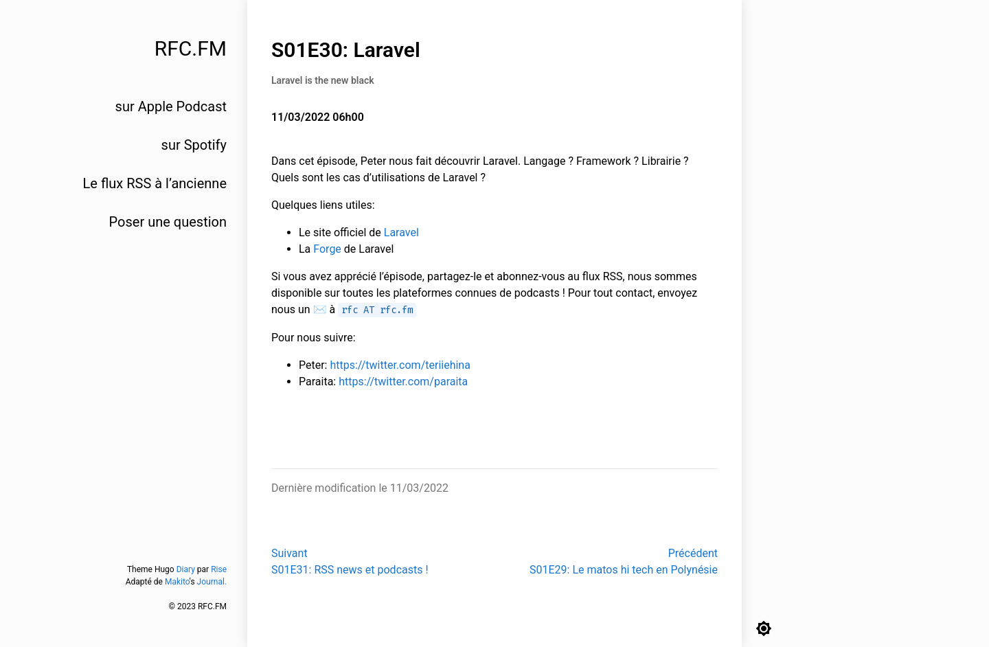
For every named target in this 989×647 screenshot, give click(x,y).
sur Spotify (194, 145)
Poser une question (168, 222)
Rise (219, 569)
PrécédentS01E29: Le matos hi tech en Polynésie (624, 561)
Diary (186, 569)
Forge (327, 249)
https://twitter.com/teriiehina (400, 365)
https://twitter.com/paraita (403, 381)
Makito (177, 582)
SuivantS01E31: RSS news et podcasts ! (350, 561)
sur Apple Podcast (171, 106)
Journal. (212, 582)
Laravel (401, 232)
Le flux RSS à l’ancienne (155, 183)
